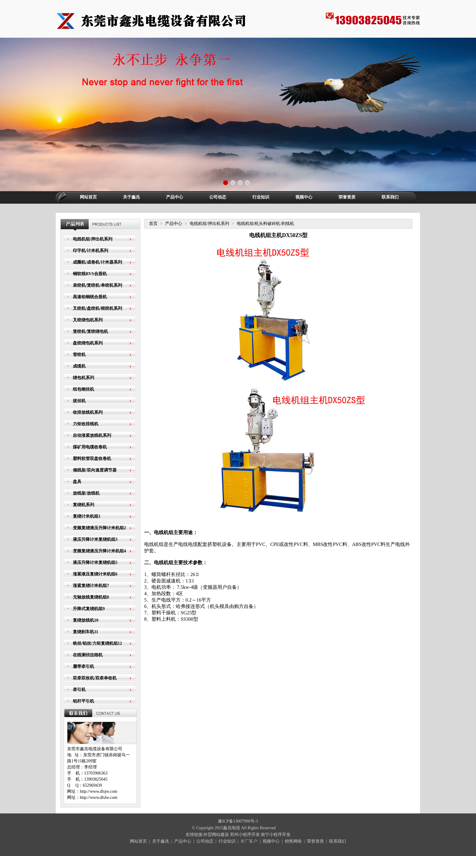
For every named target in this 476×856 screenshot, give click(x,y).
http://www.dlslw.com (98, 797)
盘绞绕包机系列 (88, 343)
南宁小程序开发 (276, 834)
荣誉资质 (346, 197)
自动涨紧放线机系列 (92, 435)
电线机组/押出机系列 (92, 239)
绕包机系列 (83, 377)
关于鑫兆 (131, 197)
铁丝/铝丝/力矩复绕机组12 (97, 643)
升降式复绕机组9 (89, 608)
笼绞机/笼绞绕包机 (90, 331)
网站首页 (88, 197)
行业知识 (260, 197)
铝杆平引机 (83, 701)
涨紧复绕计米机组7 (91, 585)
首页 (153, 223)
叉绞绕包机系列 (88, 320)
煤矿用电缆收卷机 (90, 447)
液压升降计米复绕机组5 (95, 562)
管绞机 (79, 354)
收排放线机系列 (88, 412)
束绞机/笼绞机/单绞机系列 (97, 285)
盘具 (77, 481)
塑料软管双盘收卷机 (92, 458)
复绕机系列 (83, 504)
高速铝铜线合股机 (90, 297)
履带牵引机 (83, 666)
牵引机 (79, 689)
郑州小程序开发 (245, 834)
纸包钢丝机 (83, 389)
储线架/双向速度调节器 (95, 470)
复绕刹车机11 (85, 632)
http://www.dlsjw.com (98, 791)
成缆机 (79, 366)
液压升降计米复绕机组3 (95, 539)
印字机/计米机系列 (90, 250)
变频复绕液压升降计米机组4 (99, 551)
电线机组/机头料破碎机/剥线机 (265, 223)
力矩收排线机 (85, 424)
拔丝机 (79, 401)
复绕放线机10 (85, 620)
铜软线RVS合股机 (90, 273)
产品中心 (174, 197)
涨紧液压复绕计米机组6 (95, 574)
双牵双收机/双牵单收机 (95, 678)
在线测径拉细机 (88, 655)
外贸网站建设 (216, 834)
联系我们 (390, 197)
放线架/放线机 (86, 493)
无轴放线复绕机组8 (91, 597)
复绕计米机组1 (86, 516)
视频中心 (303, 197)
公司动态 (217, 197)
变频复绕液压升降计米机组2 (99, 528)
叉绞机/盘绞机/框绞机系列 (97, 308)
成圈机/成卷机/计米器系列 (97, 262)
